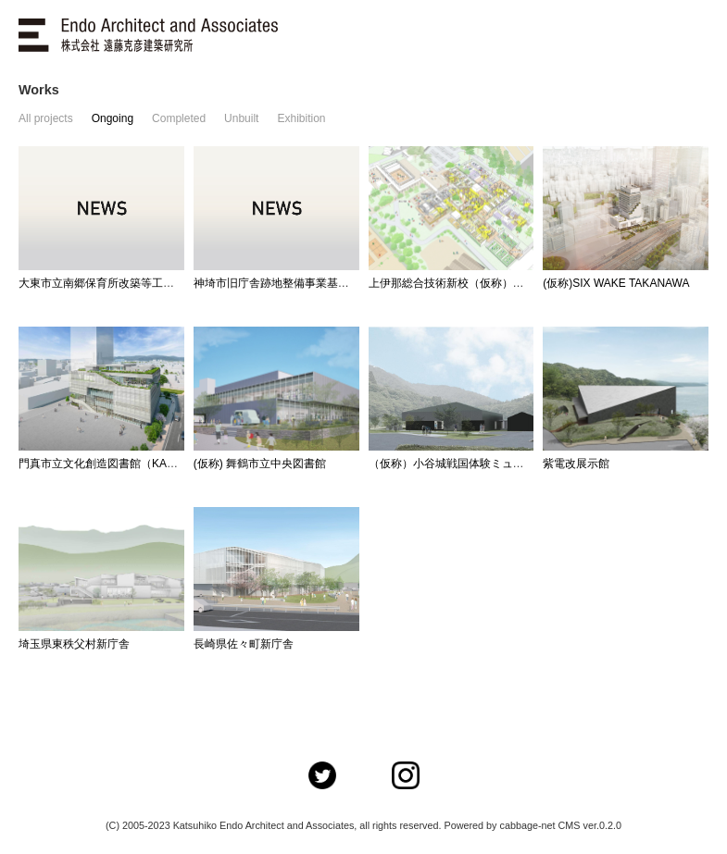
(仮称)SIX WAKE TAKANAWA (616, 283)
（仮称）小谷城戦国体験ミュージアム (463, 463)
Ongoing (112, 118)
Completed (179, 118)
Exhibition (301, 118)
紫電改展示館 (576, 463)
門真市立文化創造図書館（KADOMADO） (123, 463)
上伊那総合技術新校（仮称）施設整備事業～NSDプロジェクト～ (530, 283)
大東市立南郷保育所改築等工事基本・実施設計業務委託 (157, 283)
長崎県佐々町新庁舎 (244, 643)
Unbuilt (241, 118)
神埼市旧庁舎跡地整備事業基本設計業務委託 (305, 283)
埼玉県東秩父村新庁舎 (74, 643)
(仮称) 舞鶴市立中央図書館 (260, 463)
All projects (46, 118)
